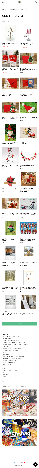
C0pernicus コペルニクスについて (10, 370)
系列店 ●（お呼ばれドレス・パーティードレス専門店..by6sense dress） (17, 386)
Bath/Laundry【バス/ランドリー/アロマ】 (12, 358)
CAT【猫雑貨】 (6, 354)
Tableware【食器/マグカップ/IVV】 (11, 350)
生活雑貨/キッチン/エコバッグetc (10, 360)
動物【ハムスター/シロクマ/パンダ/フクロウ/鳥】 (13, 356)
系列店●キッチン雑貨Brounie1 (9, 383)
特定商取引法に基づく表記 (8, 377)
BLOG (4, 372)
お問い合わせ (5, 374)
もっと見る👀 (19, 323)
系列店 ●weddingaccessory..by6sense (11, 384)
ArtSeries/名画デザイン (8, 338)
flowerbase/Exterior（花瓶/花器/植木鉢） (12, 348)
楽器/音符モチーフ (7, 364)
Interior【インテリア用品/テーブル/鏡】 (11, 336)
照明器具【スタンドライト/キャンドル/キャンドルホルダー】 (16, 344)
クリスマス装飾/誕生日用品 (12, 9)
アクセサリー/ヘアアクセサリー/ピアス (11, 340)
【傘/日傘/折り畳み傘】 (8, 346)
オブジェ (4, 21)
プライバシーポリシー (7, 376)
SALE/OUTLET (6, 366)
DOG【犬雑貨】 (6, 352)
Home (3, 9)
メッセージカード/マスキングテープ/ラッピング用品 (14, 342)
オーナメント (10, 21)
